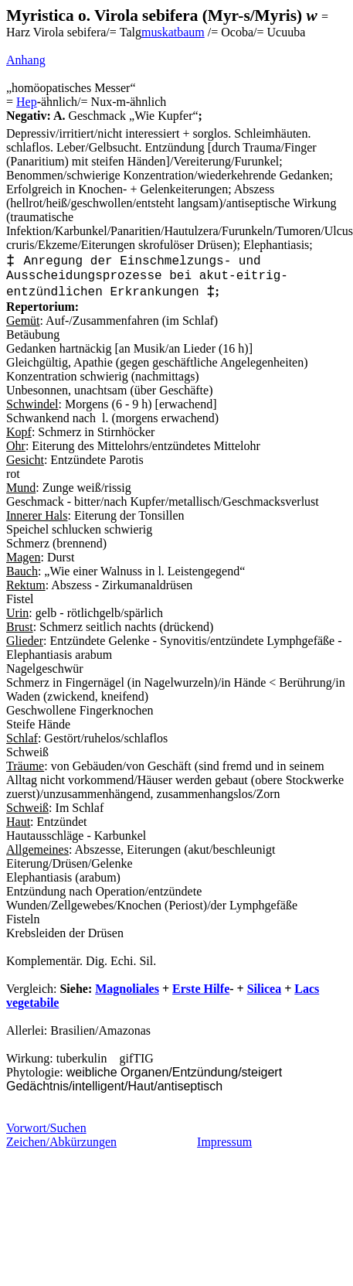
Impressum (224, 1141)
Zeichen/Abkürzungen (61, 1141)
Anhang (26, 60)
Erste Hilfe (200, 988)
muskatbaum (173, 32)
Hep (26, 101)
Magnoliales (127, 988)
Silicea (264, 988)
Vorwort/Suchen (46, 1127)
